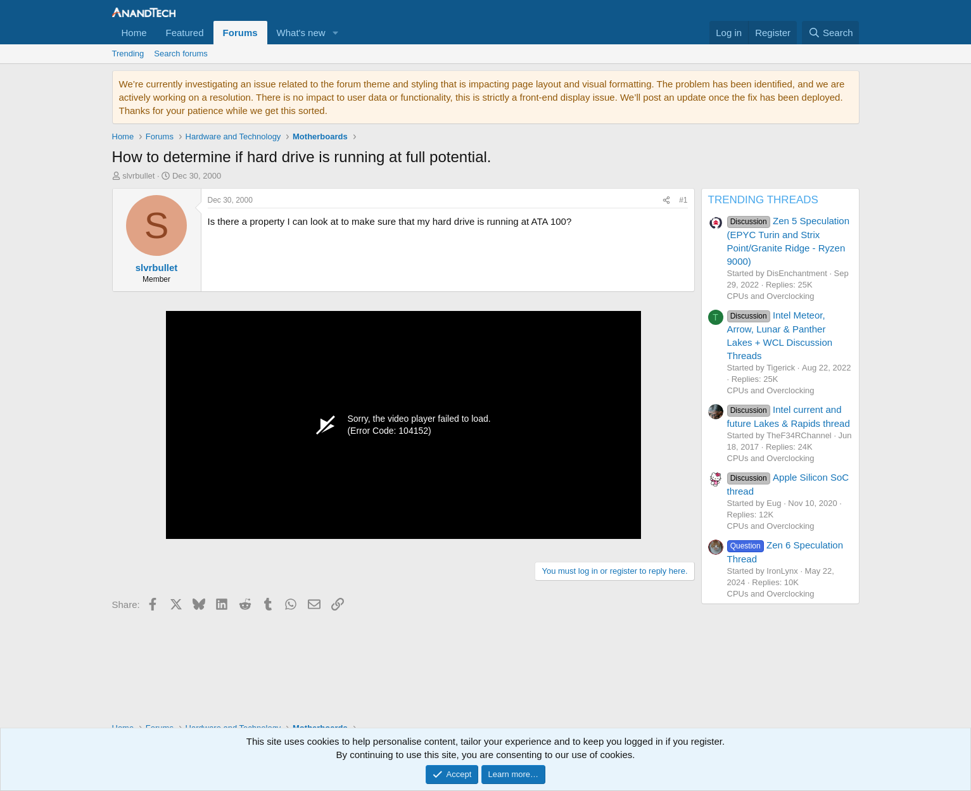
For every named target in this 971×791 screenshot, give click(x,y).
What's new (301, 32)
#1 (683, 200)
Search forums (181, 53)
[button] (336, 32)
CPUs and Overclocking (771, 296)
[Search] (831, 32)
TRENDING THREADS (763, 200)
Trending (128, 53)
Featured (185, 32)
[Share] (666, 200)
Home (134, 32)
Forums (240, 32)
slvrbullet (138, 175)
